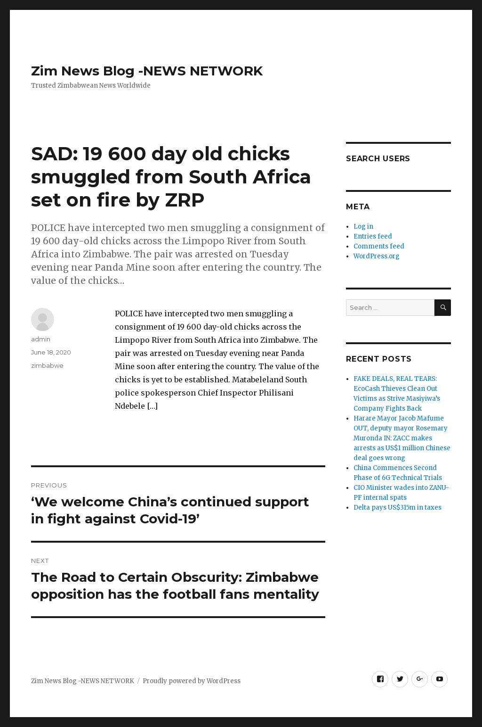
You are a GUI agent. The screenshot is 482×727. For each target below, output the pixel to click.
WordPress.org (376, 256)
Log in (363, 227)
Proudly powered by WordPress (192, 681)
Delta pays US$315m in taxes (397, 508)
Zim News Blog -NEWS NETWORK (147, 71)
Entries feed (372, 236)
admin (40, 339)
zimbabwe (47, 365)
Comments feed (378, 246)
